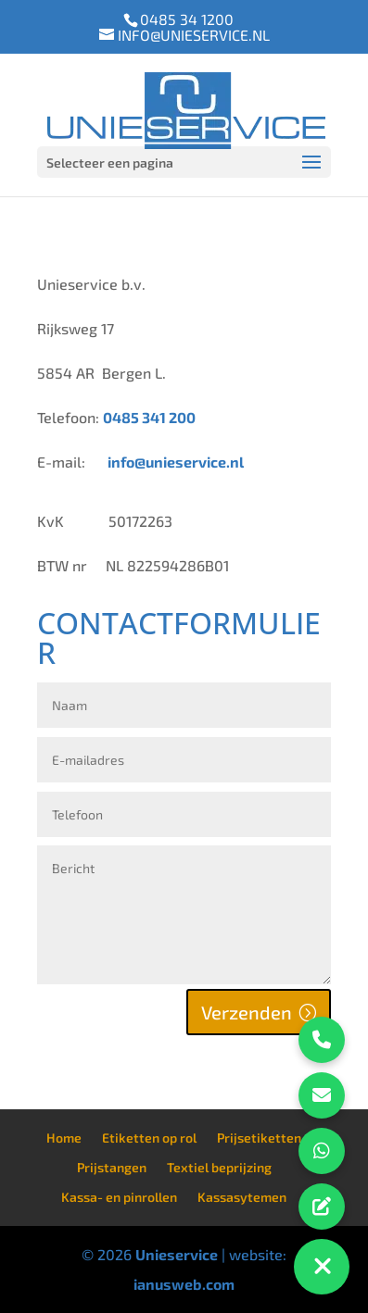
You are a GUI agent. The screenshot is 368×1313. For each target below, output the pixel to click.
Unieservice (176, 1254)
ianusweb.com (184, 1284)
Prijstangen (111, 1167)
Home (64, 1137)
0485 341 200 (149, 417)
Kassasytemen (241, 1197)
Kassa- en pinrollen (119, 1197)
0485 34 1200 (187, 19)
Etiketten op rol (149, 1137)
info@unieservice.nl (176, 461)
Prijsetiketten (259, 1137)
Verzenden (246, 1012)
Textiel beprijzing (219, 1167)
